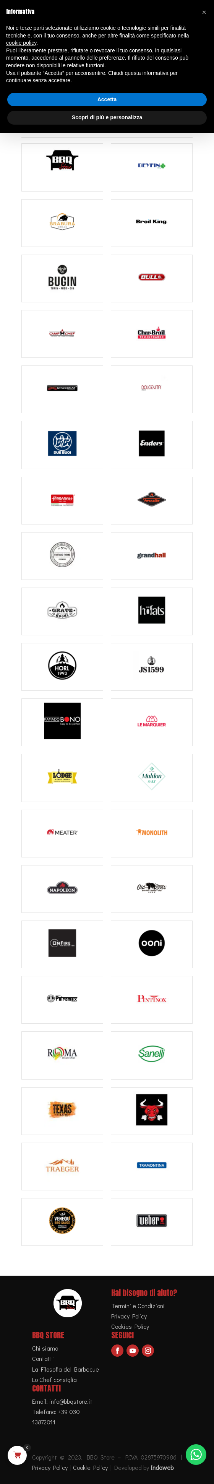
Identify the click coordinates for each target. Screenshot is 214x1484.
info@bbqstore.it (70, 1401)
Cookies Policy (130, 1326)
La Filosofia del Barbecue (65, 1369)
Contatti (43, 1358)
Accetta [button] (107, 99)
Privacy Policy (129, 1316)
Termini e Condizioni (138, 1306)
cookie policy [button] (21, 43)
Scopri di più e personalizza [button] (107, 117)
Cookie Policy (90, 1467)
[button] (204, 12)
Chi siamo (45, 1348)
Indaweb (162, 1467)
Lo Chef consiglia (54, 1379)
